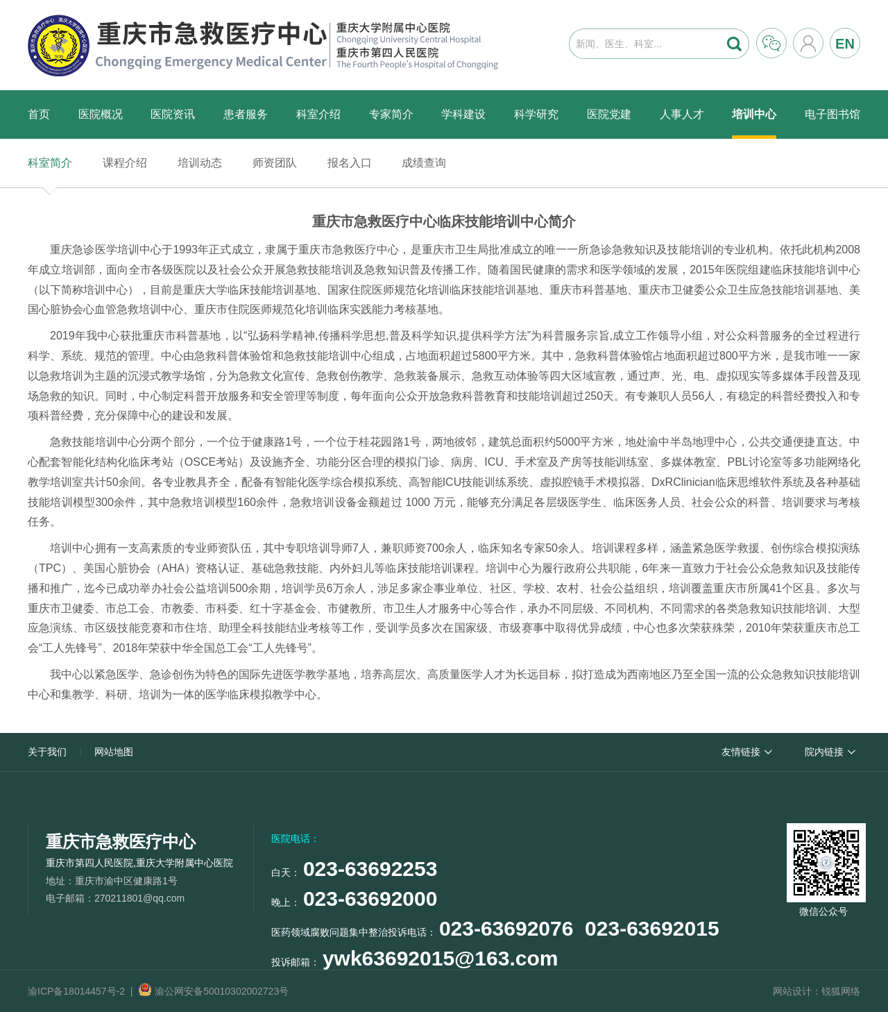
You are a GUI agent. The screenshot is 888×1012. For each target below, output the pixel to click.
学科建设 (463, 114)
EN (845, 43)
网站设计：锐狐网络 (816, 991)
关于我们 (47, 751)
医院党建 (609, 114)
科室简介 (50, 163)
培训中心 (754, 114)
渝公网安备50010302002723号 (213, 991)
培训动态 (200, 163)
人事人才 (682, 114)
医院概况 (100, 114)
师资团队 (275, 163)
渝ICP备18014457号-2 (76, 991)
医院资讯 (173, 114)
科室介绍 (318, 114)
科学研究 (536, 114)
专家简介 (391, 114)
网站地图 (113, 751)
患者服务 (245, 114)
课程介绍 (125, 163)
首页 (39, 114)
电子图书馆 (832, 114)
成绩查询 (424, 163)
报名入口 (349, 163)
